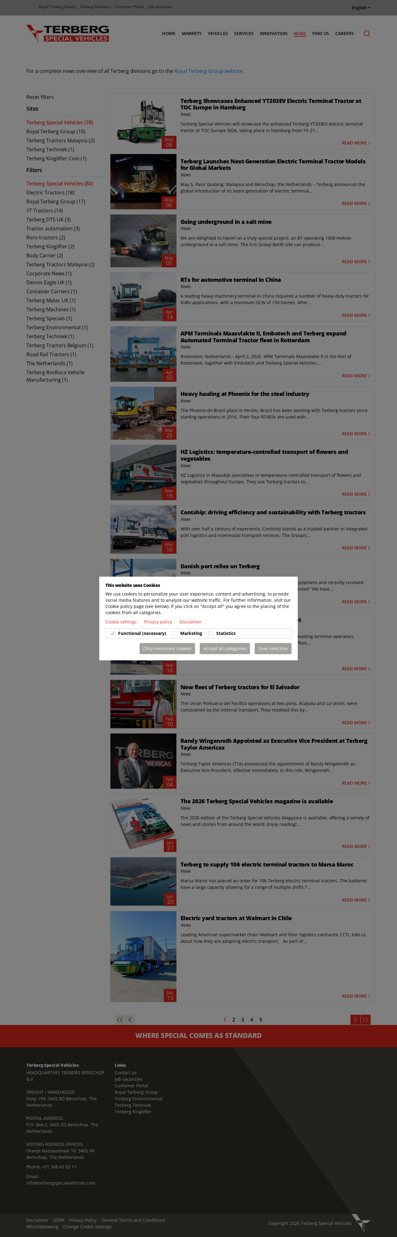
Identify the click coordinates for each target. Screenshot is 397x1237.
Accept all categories (224, 648)
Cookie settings (121, 622)
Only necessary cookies (167, 648)
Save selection (273, 648)
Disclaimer (191, 622)
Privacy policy (158, 622)
